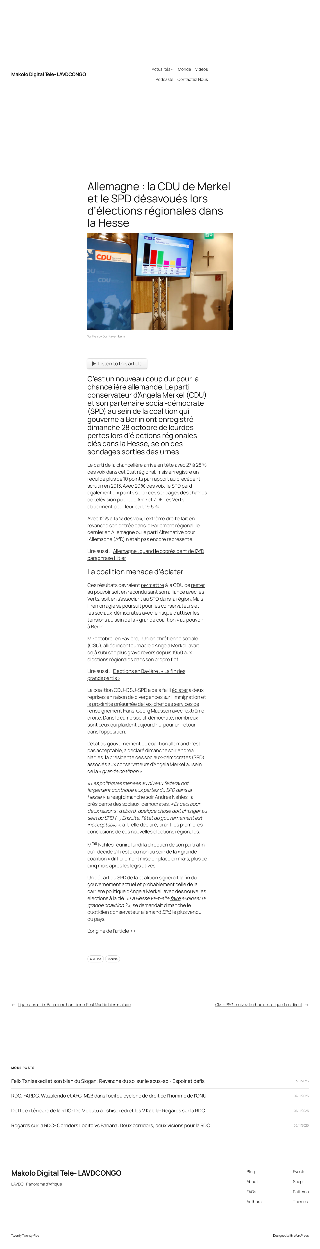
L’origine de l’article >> (111, 931)
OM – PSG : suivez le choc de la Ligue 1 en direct (258, 1004)
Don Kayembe (112, 336)
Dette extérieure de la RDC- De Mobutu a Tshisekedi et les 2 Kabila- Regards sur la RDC (108, 1110)
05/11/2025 (301, 1125)
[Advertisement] (258, 74)
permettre (152, 585)
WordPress (301, 1235)
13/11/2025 (301, 1081)
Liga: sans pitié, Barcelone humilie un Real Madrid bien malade (74, 1004)
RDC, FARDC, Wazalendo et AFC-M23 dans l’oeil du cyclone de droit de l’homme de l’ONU (108, 1096)
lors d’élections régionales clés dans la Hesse (142, 439)
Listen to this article (117, 363)
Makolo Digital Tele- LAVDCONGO (48, 74)
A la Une (95, 959)
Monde (113, 959)
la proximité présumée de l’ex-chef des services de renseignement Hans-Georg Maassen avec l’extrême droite (145, 711)
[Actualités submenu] (172, 69)
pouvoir (102, 591)
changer (191, 811)
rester (198, 585)
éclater (180, 690)
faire (175, 898)
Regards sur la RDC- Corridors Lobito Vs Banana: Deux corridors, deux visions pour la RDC (110, 1125)
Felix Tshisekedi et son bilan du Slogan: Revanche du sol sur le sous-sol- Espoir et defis (108, 1081)
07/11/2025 (301, 1096)
